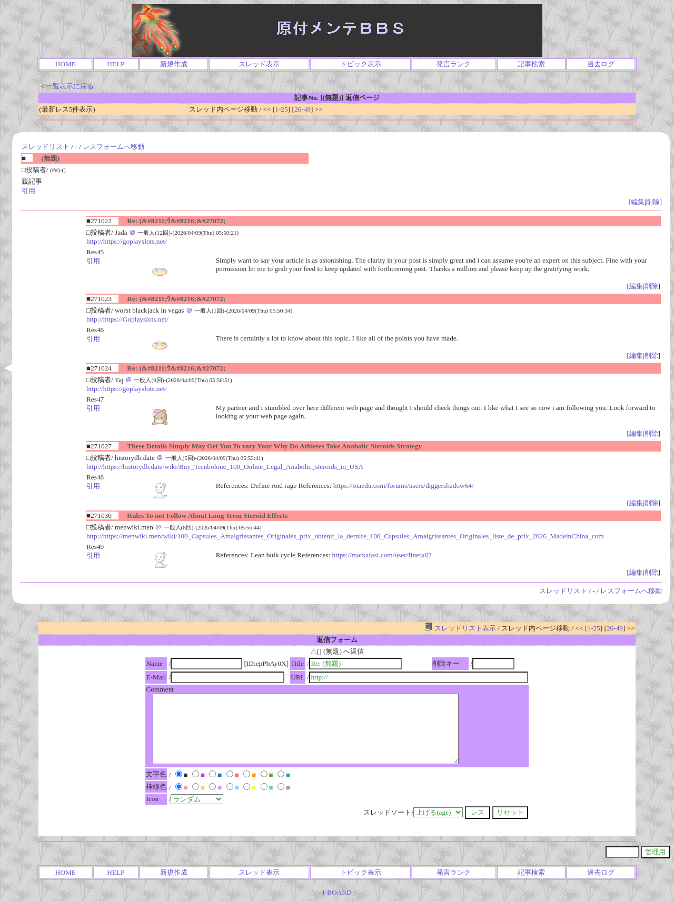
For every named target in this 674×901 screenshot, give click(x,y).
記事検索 (531, 64)
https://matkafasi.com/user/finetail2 (382, 555)
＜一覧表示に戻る (66, 86)
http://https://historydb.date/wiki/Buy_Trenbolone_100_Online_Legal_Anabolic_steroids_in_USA (224, 466)
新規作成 (173, 64)
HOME (65, 64)
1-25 (281, 109)
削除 (653, 202)
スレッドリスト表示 (459, 628)
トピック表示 (360, 64)
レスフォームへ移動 (113, 147)
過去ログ (600, 64)
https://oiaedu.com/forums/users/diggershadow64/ (403, 485)
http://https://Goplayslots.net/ (127, 319)
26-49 (302, 109)
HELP (115, 64)
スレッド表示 (259, 64)
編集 (638, 202)
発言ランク (454, 64)
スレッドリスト (46, 147)
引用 (28, 191)
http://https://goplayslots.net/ (126, 241)
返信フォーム (337, 640)
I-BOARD (337, 892)
